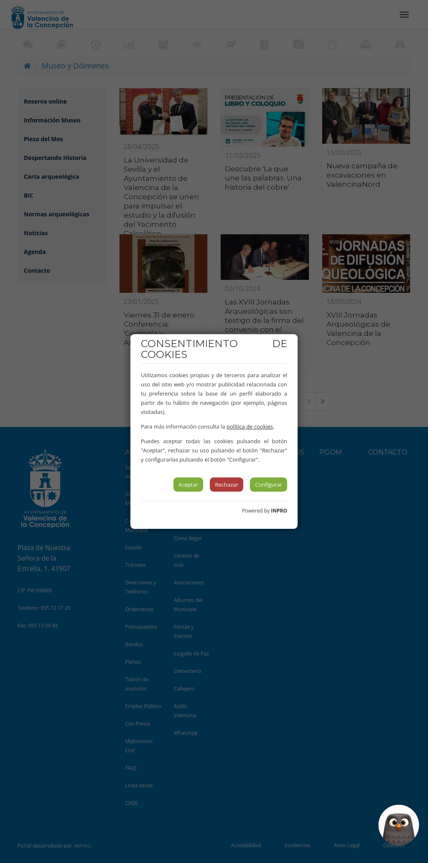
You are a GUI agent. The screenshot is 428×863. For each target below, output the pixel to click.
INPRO (279, 510)
